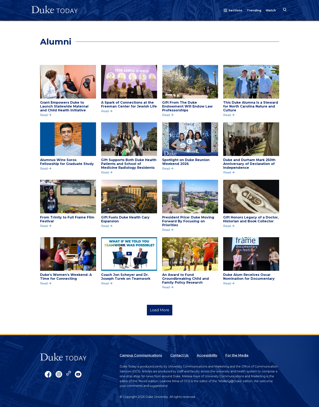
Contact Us (179, 355)
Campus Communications (141, 355)
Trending (254, 10)
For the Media (236, 355)
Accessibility (207, 355)
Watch (271, 10)
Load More (159, 310)
